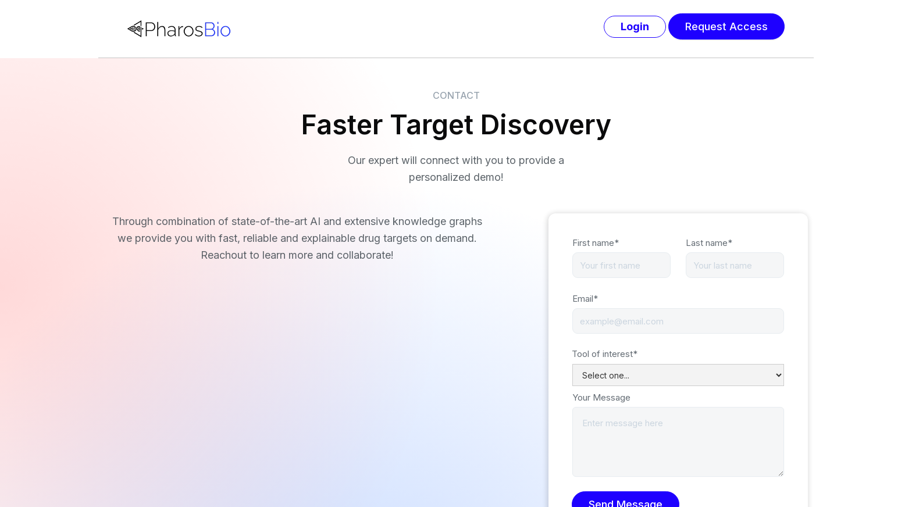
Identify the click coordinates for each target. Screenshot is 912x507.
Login (635, 26)
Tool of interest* (604, 353)
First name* (595, 242)
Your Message (601, 397)
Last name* (709, 242)
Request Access (726, 26)
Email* (585, 298)
